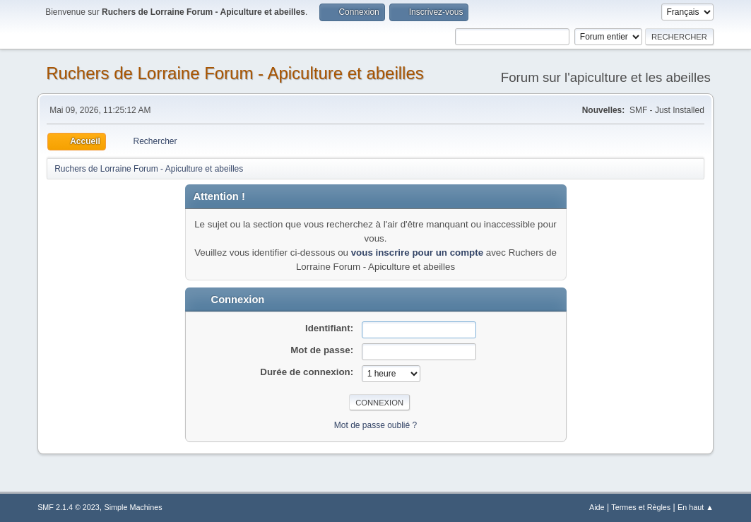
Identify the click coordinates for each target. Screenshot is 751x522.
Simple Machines (133, 507)
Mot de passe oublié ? (375, 425)
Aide (597, 507)
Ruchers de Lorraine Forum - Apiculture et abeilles (235, 73)
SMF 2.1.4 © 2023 (68, 507)
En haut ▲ (696, 507)
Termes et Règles (640, 507)
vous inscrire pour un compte (417, 252)
